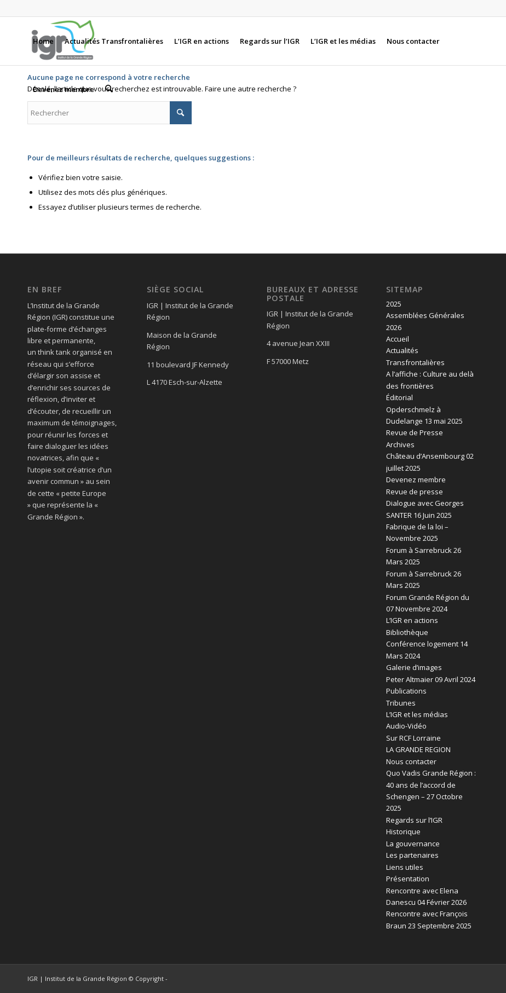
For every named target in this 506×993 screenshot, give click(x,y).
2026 (393, 327)
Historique (403, 831)
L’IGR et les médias (417, 714)
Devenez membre (416, 479)
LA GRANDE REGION (418, 749)
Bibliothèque (407, 632)
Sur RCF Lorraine (413, 738)
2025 (393, 304)
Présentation (407, 879)
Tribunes (401, 703)
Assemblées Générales (425, 315)
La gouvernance (413, 843)
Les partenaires (412, 855)
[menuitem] (43, 41)
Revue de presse (414, 491)
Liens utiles (404, 867)
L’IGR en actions (412, 620)
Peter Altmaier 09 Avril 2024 (430, 679)
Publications (406, 691)
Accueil (397, 339)
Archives (400, 444)
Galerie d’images (414, 667)
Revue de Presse (414, 432)
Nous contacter (411, 761)
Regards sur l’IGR (414, 820)
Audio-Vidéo (406, 726)
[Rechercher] (109, 89)
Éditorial (399, 397)
